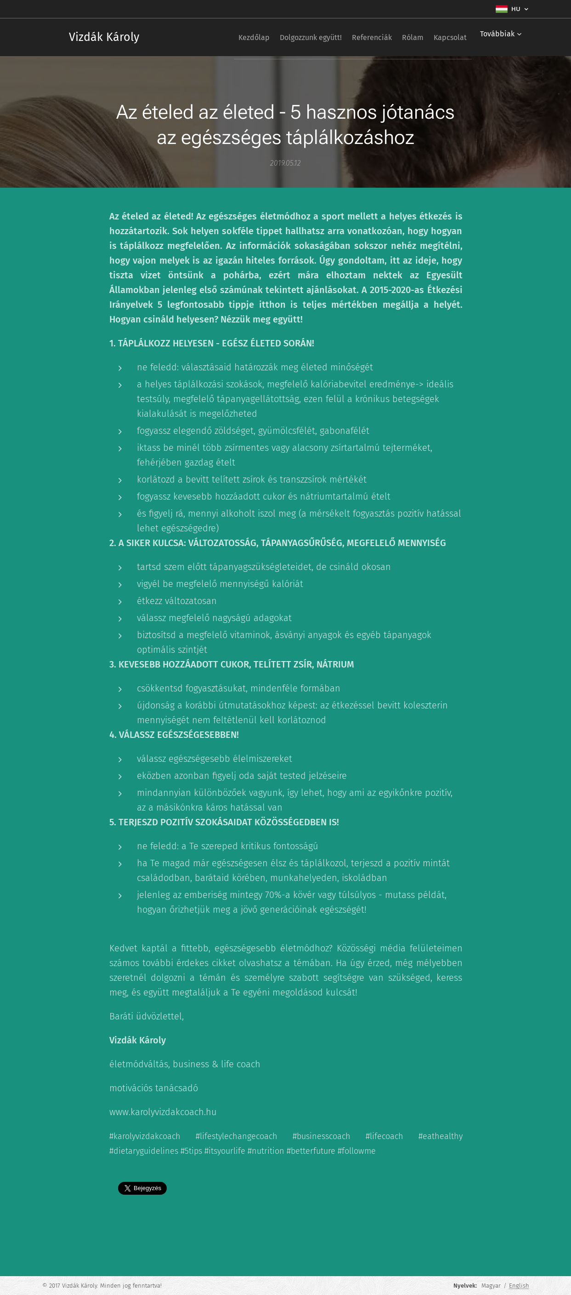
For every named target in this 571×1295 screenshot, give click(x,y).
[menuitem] (225, 37)
